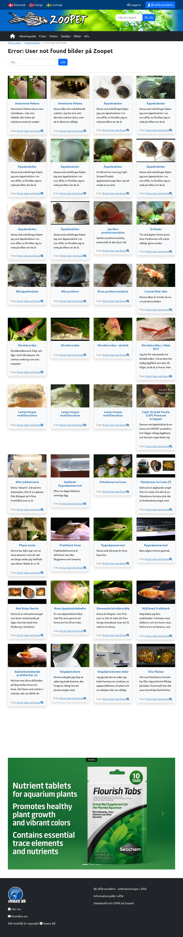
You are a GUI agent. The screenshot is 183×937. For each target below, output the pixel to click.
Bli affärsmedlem (160, 4)
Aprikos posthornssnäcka (113, 230)
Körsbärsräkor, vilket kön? (156, 347)
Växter (53, 36)
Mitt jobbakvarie (27, 482)
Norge (36, 5)
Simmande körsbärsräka (113, 608)
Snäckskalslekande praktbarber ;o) (27, 673)
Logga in (134, 4)
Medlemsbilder (32, 43)
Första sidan (14, 43)
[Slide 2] (91, 864)
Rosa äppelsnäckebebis (70, 608)
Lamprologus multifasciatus (27, 413)
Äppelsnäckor (113, 103)
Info (86, 36)
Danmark (17, 5)
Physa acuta (27, 545)
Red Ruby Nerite (27, 608)
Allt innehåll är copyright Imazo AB (31, 923)
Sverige (54, 5)
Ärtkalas (156, 229)
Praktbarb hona (70, 545)
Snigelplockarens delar (113, 671)
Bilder (77, 36)
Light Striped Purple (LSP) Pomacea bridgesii (156, 415)
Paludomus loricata (113, 482)
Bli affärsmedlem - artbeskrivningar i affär (120, 888)
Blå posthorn (70, 291)
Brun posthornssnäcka (113, 291)
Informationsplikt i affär (109, 896)
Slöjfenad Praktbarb (156, 608)
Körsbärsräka (27, 345)
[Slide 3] (98, 864)
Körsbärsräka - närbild (113, 345)
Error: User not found (29, 130)
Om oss (14, 909)
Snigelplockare (70, 671)
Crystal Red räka (156, 291)
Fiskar (42, 36)
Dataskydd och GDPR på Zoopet (114, 903)
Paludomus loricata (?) (156, 482)
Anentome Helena (27, 103)
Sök (149, 17)
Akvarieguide (27, 36)
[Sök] (129, 17)
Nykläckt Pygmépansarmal (70, 483)
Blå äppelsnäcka (27, 291)
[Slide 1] (85, 864)
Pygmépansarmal (113, 545)
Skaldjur (66, 36)
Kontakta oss (18, 916)
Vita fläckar (156, 671)
